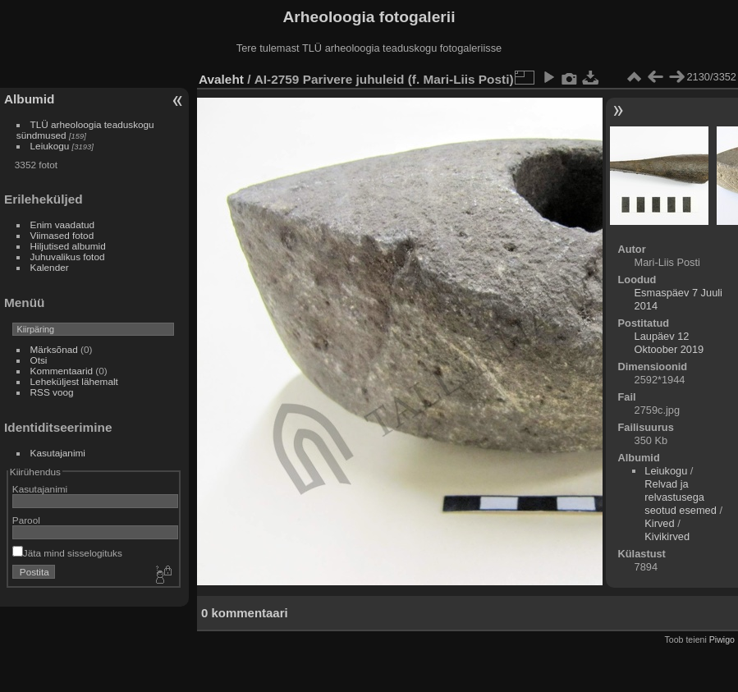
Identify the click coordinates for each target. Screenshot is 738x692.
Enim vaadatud (62, 224)
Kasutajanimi (57, 452)
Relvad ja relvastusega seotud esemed (680, 497)
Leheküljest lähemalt (74, 381)
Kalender (49, 267)
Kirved (659, 523)
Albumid (29, 99)
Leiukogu (50, 145)
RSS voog (52, 392)
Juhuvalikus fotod (67, 256)
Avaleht (221, 79)
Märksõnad (54, 349)
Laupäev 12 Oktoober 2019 (669, 342)
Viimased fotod (62, 235)
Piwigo (722, 639)
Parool (26, 520)
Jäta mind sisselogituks (67, 553)
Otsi (39, 360)
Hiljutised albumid (68, 246)
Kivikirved (667, 536)
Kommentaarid (62, 370)
